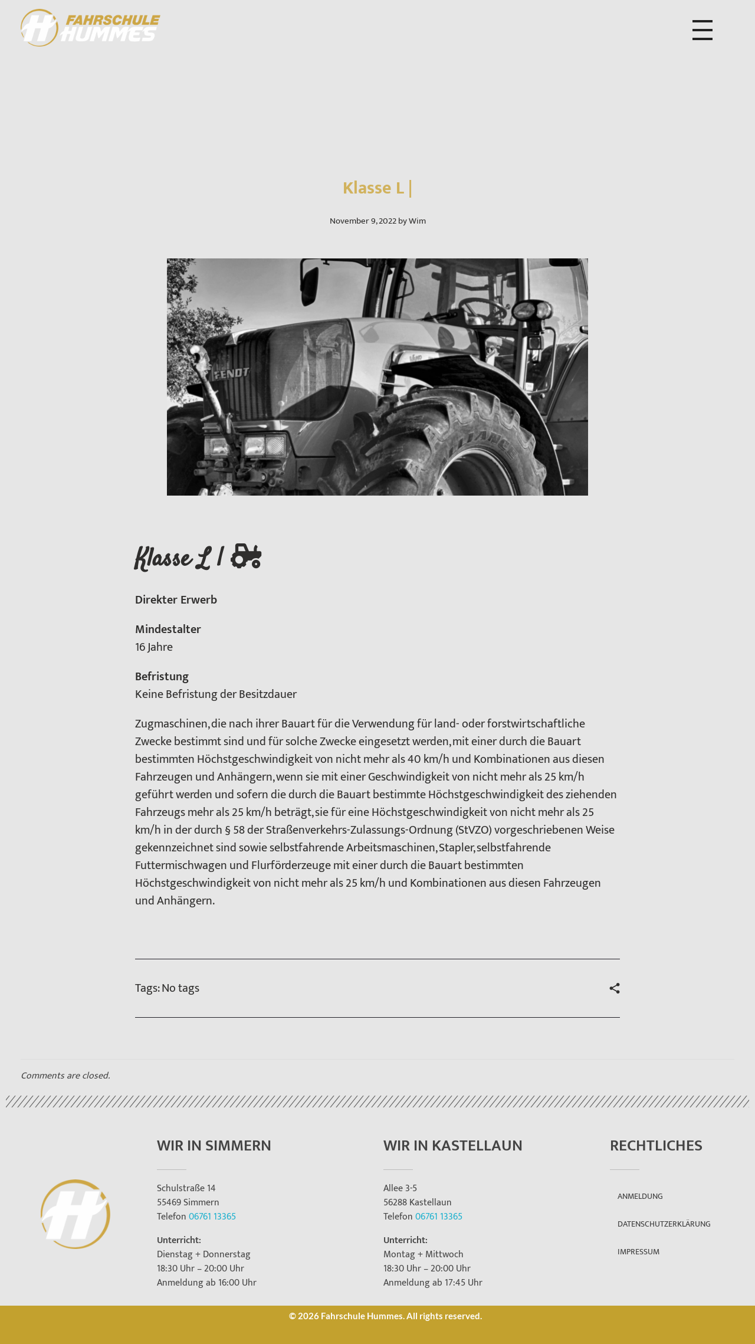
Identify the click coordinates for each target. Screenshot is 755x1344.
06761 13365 (212, 1217)
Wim (417, 221)
